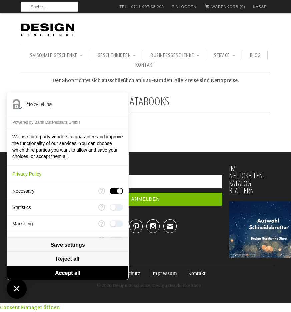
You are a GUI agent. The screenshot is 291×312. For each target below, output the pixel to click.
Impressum (164, 273)
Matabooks (145, 101)
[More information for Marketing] (101, 223)
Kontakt (145, 64)
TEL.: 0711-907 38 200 (141, 7)
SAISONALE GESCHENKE (56, 55)
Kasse (260, 7)
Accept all (67, 273)
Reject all (67, 259)
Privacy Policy (26, 174)
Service (224, 55)
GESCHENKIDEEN (117, 55)
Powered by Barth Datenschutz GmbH (46, 122)
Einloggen (184, 7)
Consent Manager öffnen (30, 307)
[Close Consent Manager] (17, 289)
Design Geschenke (131, 285)
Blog (255, 55)
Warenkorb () (224, 6)
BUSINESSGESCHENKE (175, 55)
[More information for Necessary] (101, 191)
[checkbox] (116, 191)
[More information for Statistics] (101, 207)
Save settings (67, 245)
